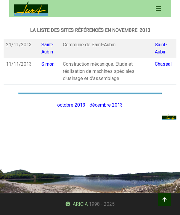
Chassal (163, 64)
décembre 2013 (106, 105)
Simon (48, 64)
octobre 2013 (71, 105)
